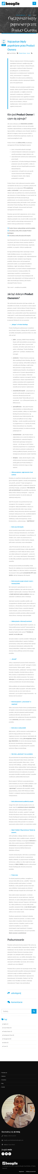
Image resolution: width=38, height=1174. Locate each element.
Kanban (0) (5, 1042)
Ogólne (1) (5, 1024)
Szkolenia (3, 1076)
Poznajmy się (4, 1072)
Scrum (28, 53)
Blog (2, 1083)
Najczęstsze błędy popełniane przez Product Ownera (21, 45)
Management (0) (7, 1039)
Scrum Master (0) (7, 1027)
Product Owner (22, 53)
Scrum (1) (5, 1046)
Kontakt (3, 1087)
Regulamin (21, 1171)
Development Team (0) (8, 1035)
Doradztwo (3, 1079)
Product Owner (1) (7, 1031)
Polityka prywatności (31, 1171)
